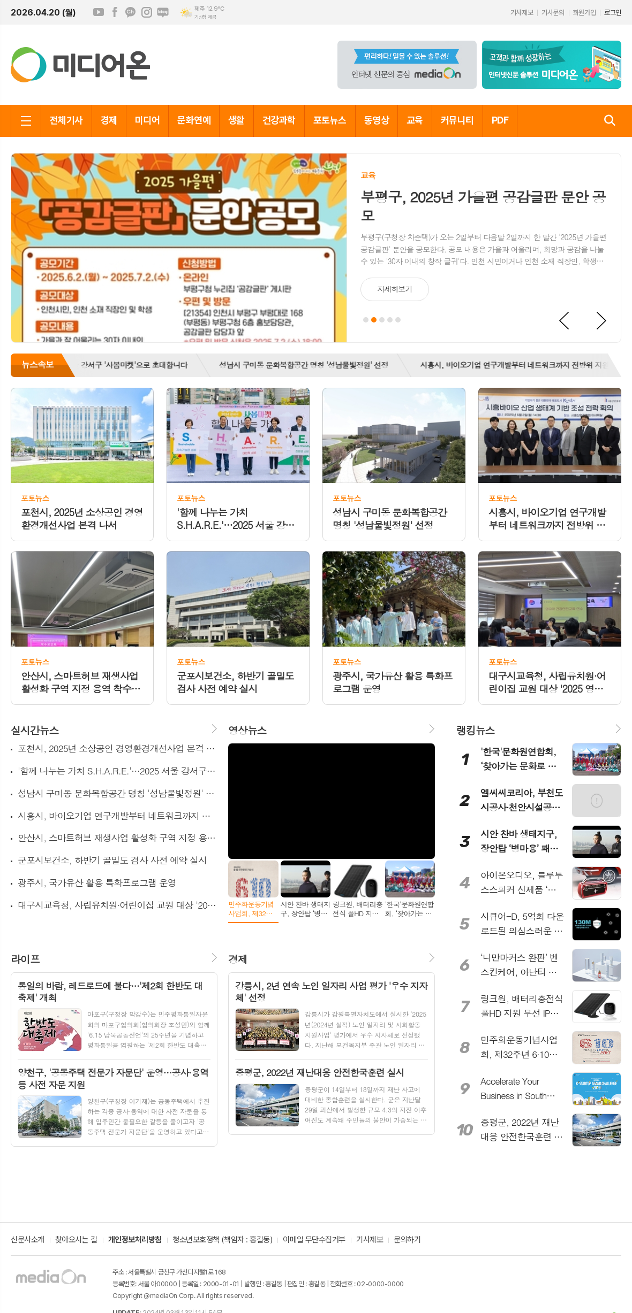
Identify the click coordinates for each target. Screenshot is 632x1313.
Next (602, 321)
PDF (500, 120)
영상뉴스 (247, 730)
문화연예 (193, 120)
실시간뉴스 (34, 730)
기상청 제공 (205, 17)
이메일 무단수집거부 (314, 1240)
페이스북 (115, 12)
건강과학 (279, 120)
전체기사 (66, 120)
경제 (109, 120)
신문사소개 (27, 1240)
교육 (415, 120)
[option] (309, 365)
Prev (564, 321)
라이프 (25, 958)
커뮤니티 (457, 120)
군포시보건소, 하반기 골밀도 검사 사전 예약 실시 (112, 860)
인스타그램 (147, 12)
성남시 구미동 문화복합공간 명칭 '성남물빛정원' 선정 (309, 364)
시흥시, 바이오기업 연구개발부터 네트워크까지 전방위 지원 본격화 (117, 816)
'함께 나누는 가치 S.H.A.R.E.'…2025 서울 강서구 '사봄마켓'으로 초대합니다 (117, 771)
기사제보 (521, 13)
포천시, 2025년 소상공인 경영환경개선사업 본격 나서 (117, 748)
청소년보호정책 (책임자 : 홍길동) (222, 1240)
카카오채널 (131, 12)
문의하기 (407, 1240)
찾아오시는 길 (76, 1240)
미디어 (147, 120)
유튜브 (99, 12)
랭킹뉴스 (475, 730)
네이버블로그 (163, 12)
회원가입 (584, 13)
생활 (236, 120)
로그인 (612, 13)
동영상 (376, 120)
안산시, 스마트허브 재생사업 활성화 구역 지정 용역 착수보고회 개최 (117, 838)
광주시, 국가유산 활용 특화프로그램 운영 (97, 883)
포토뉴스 (330, 120)
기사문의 (552, 13)
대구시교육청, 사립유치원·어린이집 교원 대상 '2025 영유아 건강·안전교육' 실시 (117, 905)
